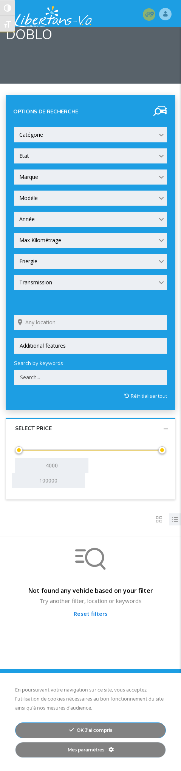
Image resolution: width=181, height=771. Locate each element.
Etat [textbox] (24, 155)
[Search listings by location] (90, 322)
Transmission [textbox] (35, 282)
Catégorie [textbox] (31, 134)
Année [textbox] (27, 219)
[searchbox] (90, 345)
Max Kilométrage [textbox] (40, 240)
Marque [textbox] (28, 176)
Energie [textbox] (28, 261)
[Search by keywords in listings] (90, 377)
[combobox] (90, 134)
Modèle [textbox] (28, 198)
